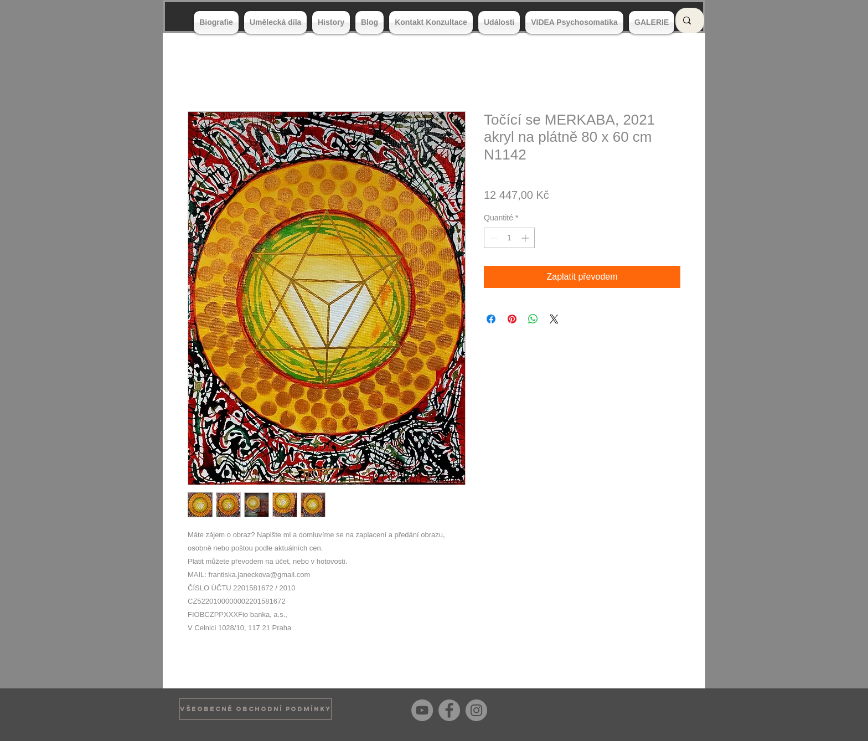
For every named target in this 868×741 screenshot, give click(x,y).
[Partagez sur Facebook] (491, 319)
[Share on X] (554, 319)
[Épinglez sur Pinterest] (512, 319)
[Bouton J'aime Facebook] (671, 708)
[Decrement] (492, 238)
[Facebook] (449, 710)
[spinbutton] (509, 238)
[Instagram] (476, 710)
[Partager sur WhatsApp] (533, 319)
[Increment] (526, 238)
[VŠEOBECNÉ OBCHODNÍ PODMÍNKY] (255, 709)
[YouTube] (422, 710)
